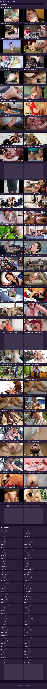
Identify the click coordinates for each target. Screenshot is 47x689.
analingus (4, 536)
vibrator (27, 643)
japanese (4, 649)
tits (26, 632)
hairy (3, 627)
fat (3, 610)
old (26, 566)
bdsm (3, 553)
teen (26, 627)
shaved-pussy (28, 619)
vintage (27, 646)
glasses (3, 621)
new (26, 561)
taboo (27, 621)
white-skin (27, 660)
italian (3, 643)
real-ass (27, 597)
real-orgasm (28, 599)
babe (3, 544)
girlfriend (4, 619)
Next (39, 506)
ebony (3, 586)
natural (27, 555)
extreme (4, 597)
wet (26, 654)
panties (27, 580)
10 (32, 506)
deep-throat (5, 572)
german (4, 616)
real (26, 594)
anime (3, 539)
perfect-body (28, 591)
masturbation (28, 542)
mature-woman (29, 550)
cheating (4, 566)
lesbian (27, 533)
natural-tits (28, 558)
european (4, 594)
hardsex (4, 638)
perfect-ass (27, 588)
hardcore (4, 635)
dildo (3, 577)
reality (27, 602)
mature (27, 544)
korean (3, 660)
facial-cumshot (5, 605)
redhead (27, 605)
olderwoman (28, 577)
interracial (4, 641)
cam (3, 558)
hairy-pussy (5, 630)
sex (26, 608)
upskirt (27, 641)
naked (26, 553)
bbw (3, 550)
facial (3, 602)
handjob (4, 632)
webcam (27, 652)
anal (3, 533)
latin (26, 531)
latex (3, 663)
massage (27, 539)
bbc (3, 547)
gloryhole (4, 624)
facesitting (4, 599)
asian (3, 542)
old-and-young (29, 569)
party (26, 586)
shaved (27, 616)
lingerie (27, 536)
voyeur (27, 649)
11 (35, 506)
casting (3, 561)
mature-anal (28, 547)
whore (27, 663)
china (3, 569)
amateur (4, 531)
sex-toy (27, 610)
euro (3, 591)
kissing (3, 657)
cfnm (3, 564)
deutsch (4, 575)
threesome (28, 630)
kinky (3, 654)
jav (2, 652)
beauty (3, 555)
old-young (28, 572)
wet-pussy (27, 657)
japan (3, 646)
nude (26, 564)
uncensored (28, 638)
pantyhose (28, 583)
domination (5, 583)
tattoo (27, 624)
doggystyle (4, 580)
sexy (26, 613)
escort (3, 588)
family (3, 608)
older (26, 575)
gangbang (4, 613)
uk (26, 635)
